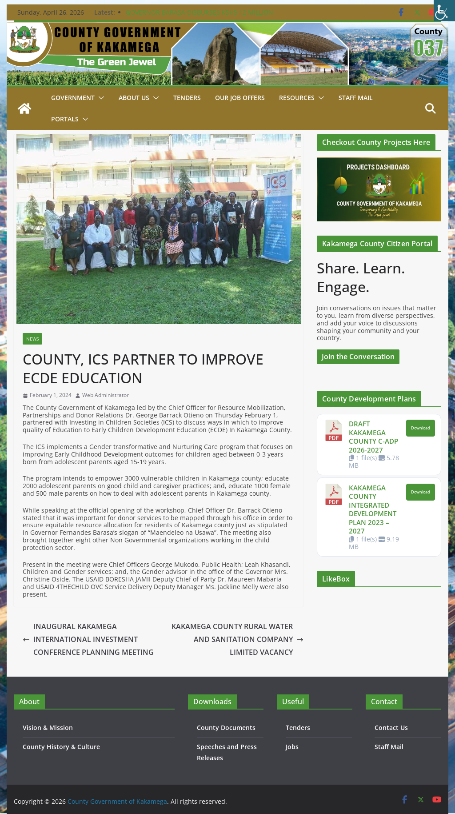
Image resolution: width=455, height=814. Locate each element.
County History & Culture (61, 746)
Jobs (292, 746)
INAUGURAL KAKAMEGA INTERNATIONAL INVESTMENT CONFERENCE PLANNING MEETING (88, 639)
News (32, 339)
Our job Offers (240, 97)
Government (73, 97)
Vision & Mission (48, 727)
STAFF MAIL (356, 97)
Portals (65, 119)
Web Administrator (105, 395)
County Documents (226, 727)
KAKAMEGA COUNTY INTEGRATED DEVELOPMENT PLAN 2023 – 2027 (372, 509)
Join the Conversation (358, 356)
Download (420, 428)
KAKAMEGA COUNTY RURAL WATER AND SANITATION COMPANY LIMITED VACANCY (237, 639)
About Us (134, 97)
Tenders (187, 97)
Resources (297, 97)
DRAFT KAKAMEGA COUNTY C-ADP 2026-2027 (373, 436)
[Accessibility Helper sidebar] (444, 10)
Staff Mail (389, 746)
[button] (99, 98)
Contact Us (391, 727)
